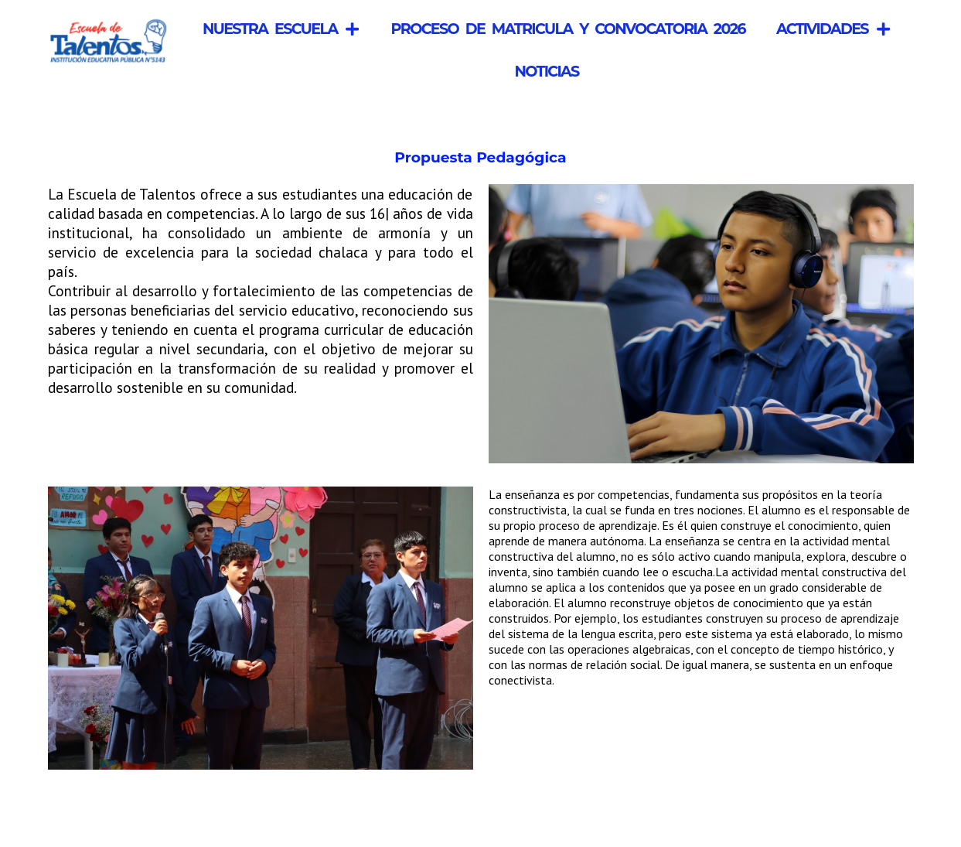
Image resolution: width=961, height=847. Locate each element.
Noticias (546, 71)
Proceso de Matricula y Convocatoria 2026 (568, 28)
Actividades (833, 29)
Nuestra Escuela (281, 29)
